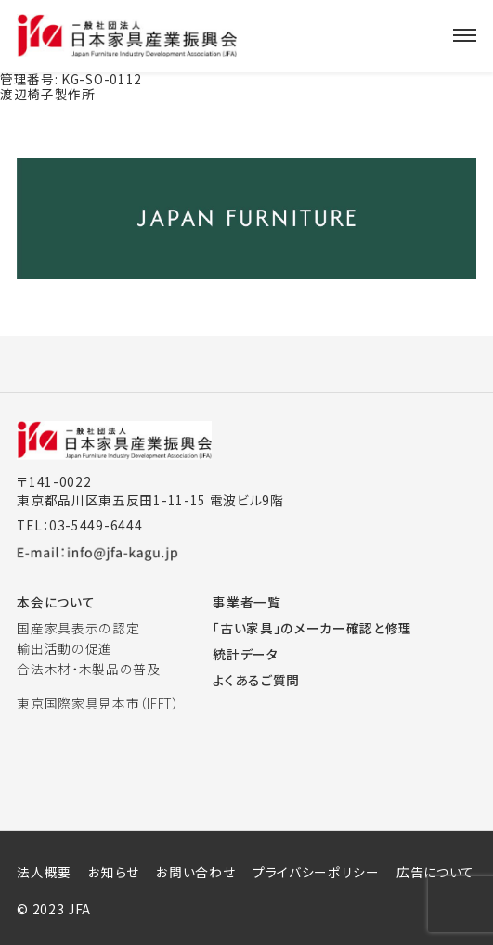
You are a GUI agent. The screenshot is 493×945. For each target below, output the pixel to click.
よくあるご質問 (256, 679)
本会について (56, 602)
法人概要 (44, 871)
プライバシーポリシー (316, 871)
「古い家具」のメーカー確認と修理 (312, 628)
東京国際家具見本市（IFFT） (97, 703)
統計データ (245, 654)
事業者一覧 (246, 602)
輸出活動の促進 (64, 648)
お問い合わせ (195, 871)
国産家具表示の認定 (78, 628)
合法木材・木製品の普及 (89, 668)
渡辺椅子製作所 (48, 93)
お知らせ (113, 871)
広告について (435, 871)
